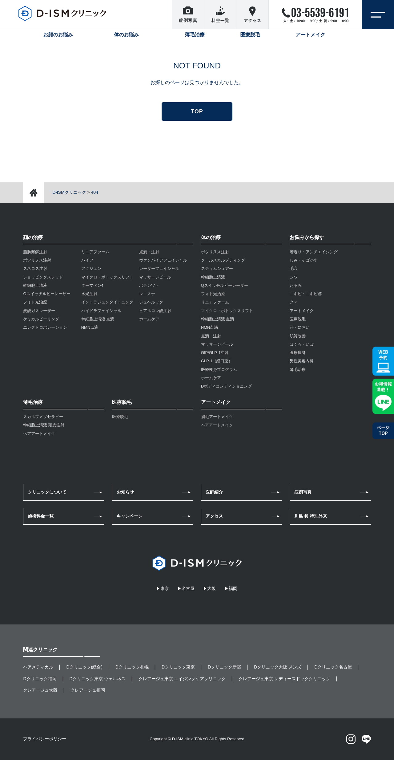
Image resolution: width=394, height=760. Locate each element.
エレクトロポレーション (45, 327)
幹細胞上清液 (35, 285)
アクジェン (91, 268)
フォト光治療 (35, 302)
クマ (294, 302)
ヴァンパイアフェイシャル (163, 260)
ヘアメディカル (38, 666)
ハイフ (87, 260)
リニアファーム (95, 252)
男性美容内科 (302, 361)
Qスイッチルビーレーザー (46, 293)
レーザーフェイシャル (159, 268)
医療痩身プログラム (219, 369)
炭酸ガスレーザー (39, 310)
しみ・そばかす (304, 260)
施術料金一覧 (41, 516)
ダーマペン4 (92, 285)
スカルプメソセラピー (43, 416)
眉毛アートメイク (217, 416)
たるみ (296, 285)
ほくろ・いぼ (302, 344)
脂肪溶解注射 (35, 252)
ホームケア (149, 319)
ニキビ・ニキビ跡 (306, 293)
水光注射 (89, 293)
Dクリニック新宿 (224, 666)
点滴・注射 (149, 252)
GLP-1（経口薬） (217, 361)
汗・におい (300, 327)
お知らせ (125, 492)
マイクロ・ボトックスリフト (107, 277)
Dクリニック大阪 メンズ (277, 666)
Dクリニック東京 (178, 666)
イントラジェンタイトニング (107, 302)
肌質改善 (298, 336)
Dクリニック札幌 (132, 666)
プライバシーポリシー (44, 738)
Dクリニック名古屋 (333, 666)
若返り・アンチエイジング (314, 252)
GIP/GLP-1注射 (215, 352)
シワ (294, 277)
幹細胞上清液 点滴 (98, 319)
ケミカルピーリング (41, 319)
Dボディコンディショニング (226, 386)
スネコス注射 (35, 268)
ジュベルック (151, 302)
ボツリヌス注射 (37, 260)
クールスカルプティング (223, 260)
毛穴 (294, 268)
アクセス (214, 516)
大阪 (211, 588)
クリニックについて (47, 492)
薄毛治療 (298, 369)
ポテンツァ (149, 285)
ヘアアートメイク (39, 433)
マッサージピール (155, 277)
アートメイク (302, 310)
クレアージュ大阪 (40, 690)
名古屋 (188, 588)
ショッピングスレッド (43, 277)
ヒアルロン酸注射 (155, 310)
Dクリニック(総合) (84, 666)
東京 (164, 588)
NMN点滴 (89, 327)
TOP (197, 111)
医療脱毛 (120, 416)
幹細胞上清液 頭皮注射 (43, 425)
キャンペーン (130, 516)
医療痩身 (298, 352)
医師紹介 (214, 492)
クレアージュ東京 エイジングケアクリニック (182, 678)
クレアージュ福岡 (87, 690)
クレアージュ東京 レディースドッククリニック (284, 678)
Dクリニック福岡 (39, 678)
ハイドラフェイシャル (101, 310)
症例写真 (303, 492)
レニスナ (147, 293)
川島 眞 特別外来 (310, 516)
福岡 (233, 588)
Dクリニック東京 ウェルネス (98, 678)
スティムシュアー (217, 268)
